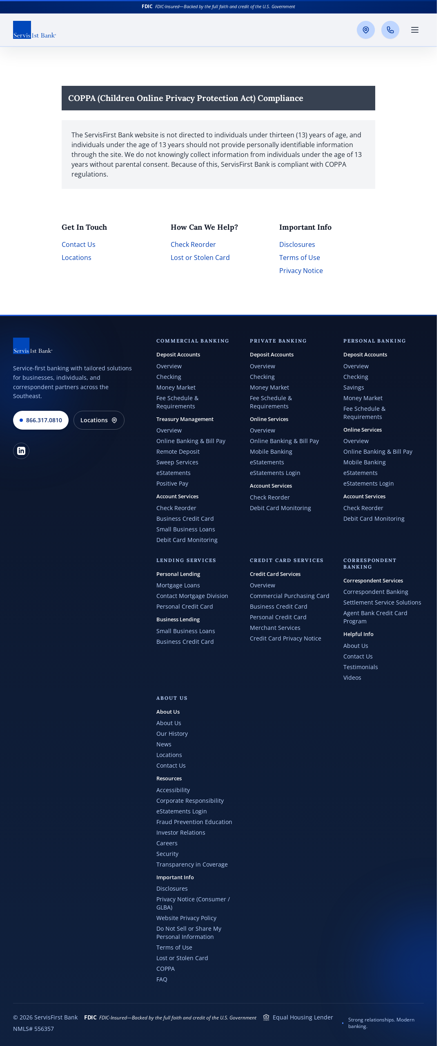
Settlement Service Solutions (382, 602)
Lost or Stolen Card (200, 257)
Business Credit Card (185, 518)
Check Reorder (193, 244)
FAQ (161, 979)
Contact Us (79, 244)
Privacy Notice (301, 270)
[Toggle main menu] (415, 30)
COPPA (165, 968)
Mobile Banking (271, 451)
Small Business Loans (185, 529)
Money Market (176, 387)
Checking (168, 377)
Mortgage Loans (178, 585)
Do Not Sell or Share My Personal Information (188, 933)
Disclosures (297, 244)
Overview (169, 366)
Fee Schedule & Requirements (177, 402)
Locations (76, 257)
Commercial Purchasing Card (289, 596)
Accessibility (173, 790)
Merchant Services (275, 628)
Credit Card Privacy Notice (285, 638)
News (163, 744)
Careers (167, 843)
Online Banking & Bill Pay (190, 441)
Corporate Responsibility (190, 800)
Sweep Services (177, 462)
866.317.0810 (41, 420)
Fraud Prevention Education (194, 822)
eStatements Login (275, 473)
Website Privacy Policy (186, 918)
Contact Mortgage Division (192, 596)
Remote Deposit (178, 451)
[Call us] (390, 30)
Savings (353, 387)
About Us (355, 646)
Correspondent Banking (375, 592)
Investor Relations (180, 832)
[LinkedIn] (21, 451)
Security (167, 854)
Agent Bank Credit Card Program (375, 617)
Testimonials (360, 667)
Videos (352, 677)
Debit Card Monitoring (187, 540)
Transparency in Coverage (192, 864)
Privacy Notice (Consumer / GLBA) (193, 903)
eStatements (173, 473)
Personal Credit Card (184, 606)
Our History (172, 733)
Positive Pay (172, 483)
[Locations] (366, 30)
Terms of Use (299, 257)
